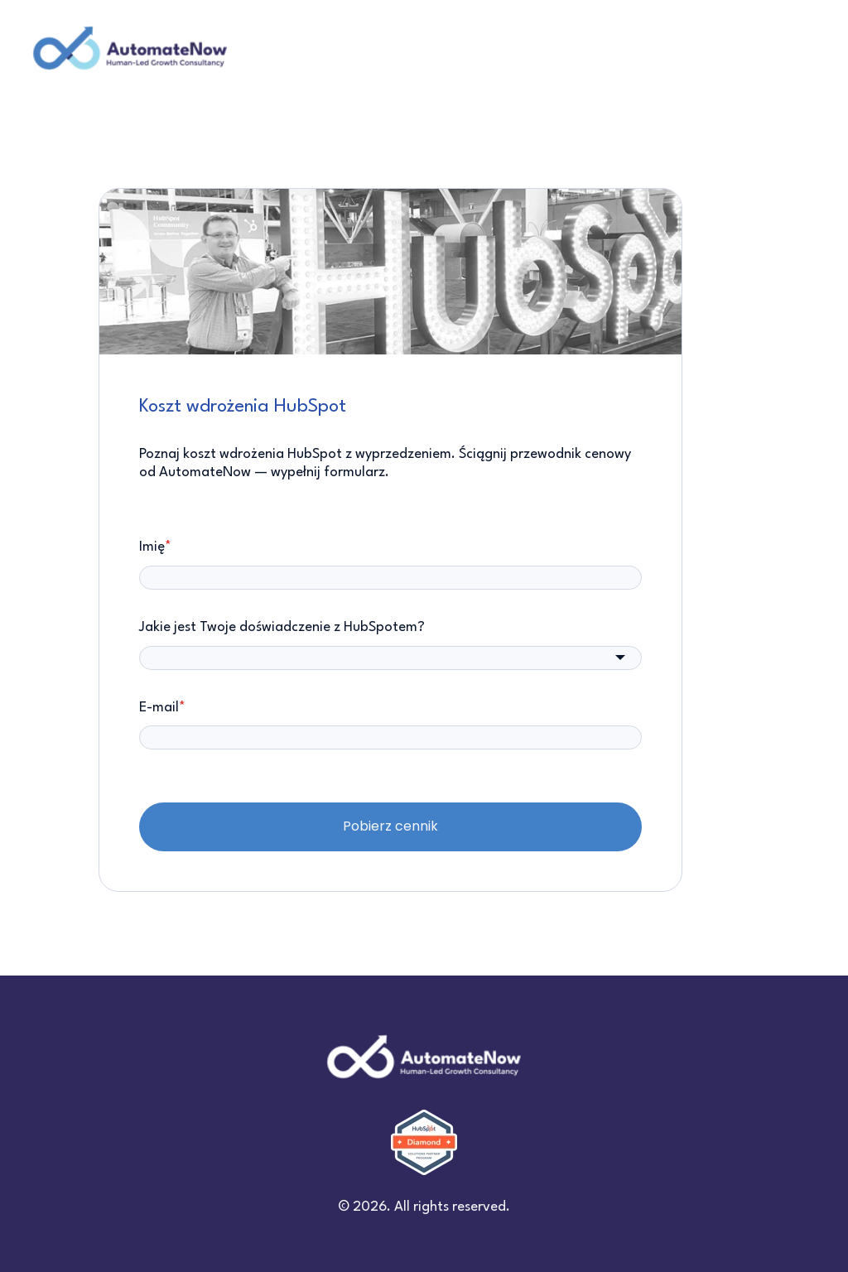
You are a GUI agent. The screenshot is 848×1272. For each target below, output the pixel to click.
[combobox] (390, 658)
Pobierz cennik (390, 826)
